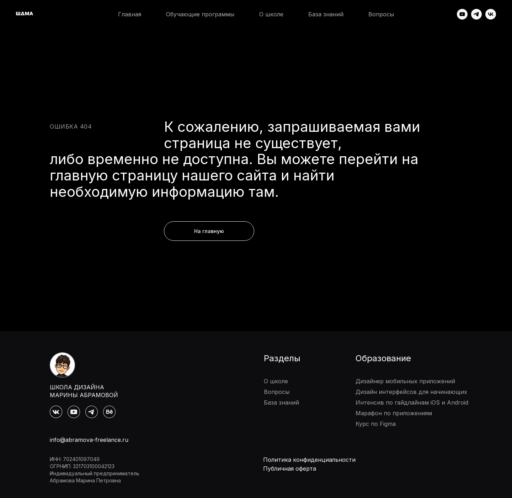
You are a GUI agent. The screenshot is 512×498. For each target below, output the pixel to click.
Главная (129, 14)
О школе (271, 14)
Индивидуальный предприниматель (94, 473)
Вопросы (381, 14)
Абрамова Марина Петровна (85, 480)
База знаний (325, 14)
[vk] (490, 14)
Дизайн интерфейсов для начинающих (411, 391)
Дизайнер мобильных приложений (405, 381)
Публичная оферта (289, 468)
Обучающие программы (200, 14)
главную (79, 175)
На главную (209, 231)
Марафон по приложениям (394, 413)
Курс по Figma (376, 423)
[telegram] (476, 14)
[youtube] (462, 14)
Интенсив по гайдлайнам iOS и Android (412, 402)
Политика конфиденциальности (309, 459)
